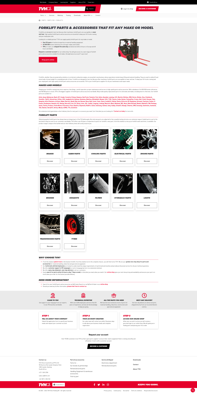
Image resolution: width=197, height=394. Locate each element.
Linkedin (103, 384)
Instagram (107, 384)
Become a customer (147, 9)
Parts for (51, 20)
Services (51, 15)
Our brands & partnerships (79, 366)
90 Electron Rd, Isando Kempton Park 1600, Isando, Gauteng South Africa (50, 367)
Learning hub (64, 2)
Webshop (60, 15)
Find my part (74, 376)
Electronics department (109, 363)
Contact (98, 15)
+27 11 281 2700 (43, 372)
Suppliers (73, 2)
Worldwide (43, 2)
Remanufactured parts (77, 369)
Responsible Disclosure (151, 390)
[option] (53, 299)
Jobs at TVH (81, 2)
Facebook (94, 384)
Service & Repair (107, 360)
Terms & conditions (136, 390)
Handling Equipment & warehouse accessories (81, 372)
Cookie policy (117, 390)
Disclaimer (126, 390)
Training (68, 15)
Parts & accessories (77, 360)
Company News (53, 2)
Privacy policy (108, 390)
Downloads (77, 15)
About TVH (87, 15)
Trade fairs (91, 2)
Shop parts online (48, 60)
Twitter (98, 384)
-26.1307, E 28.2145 (44, 379)
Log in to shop (128, 9)
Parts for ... (74, 363)
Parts (42, 15)
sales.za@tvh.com (44, 375)
